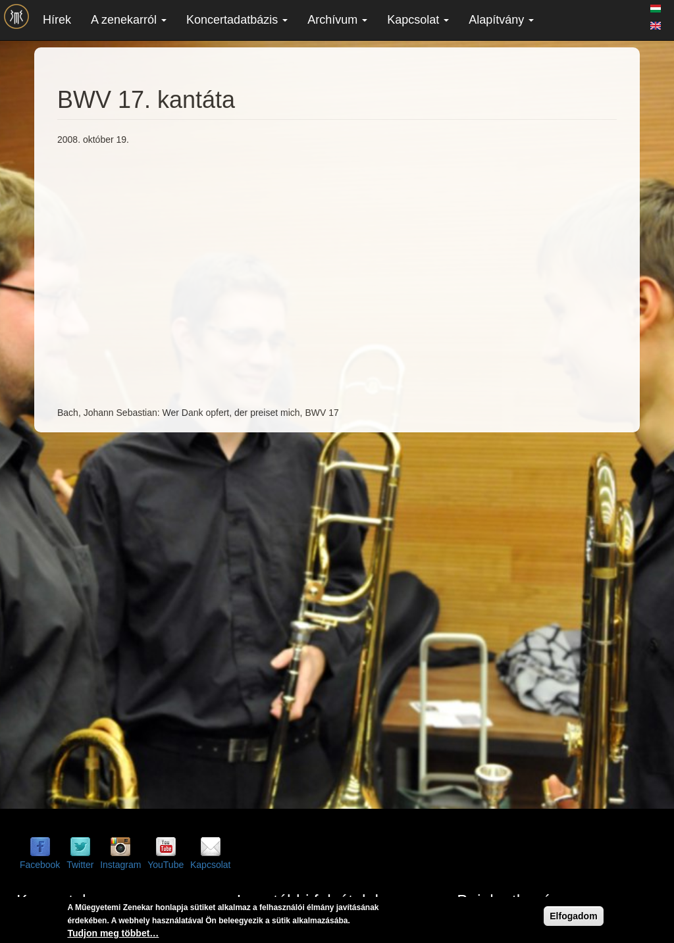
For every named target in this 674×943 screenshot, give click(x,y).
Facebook (40, 864)
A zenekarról (129, 19)
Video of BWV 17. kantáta (268, 274)
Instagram (120, 864)
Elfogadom (573, 916)
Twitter (79, 864)
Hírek (57, 19)
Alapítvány (501, 19)
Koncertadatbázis (237, 19)
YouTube (165, 864)
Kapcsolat (418, 19)
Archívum (337, 19)
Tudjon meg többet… (113, 933)
